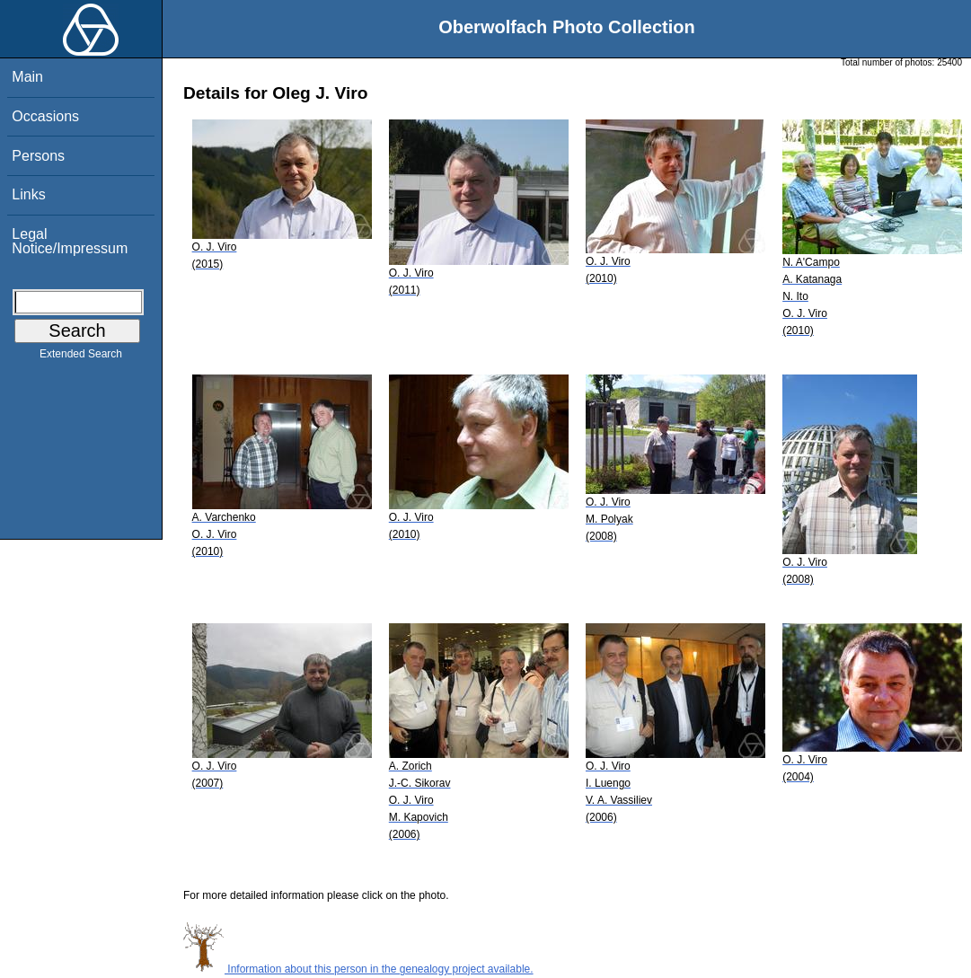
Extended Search (81, 357)
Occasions (45, 116)
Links (28, 194)
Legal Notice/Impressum (70, 241)
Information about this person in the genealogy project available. (358, 969)
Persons (38, 155)
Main (27, 76)
